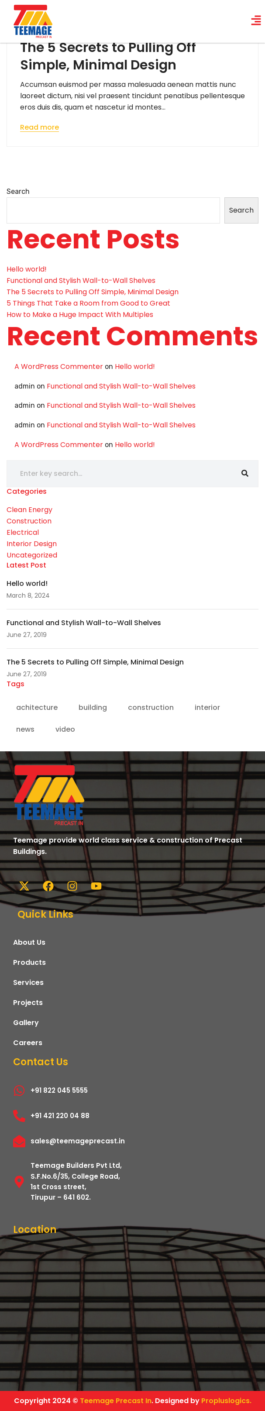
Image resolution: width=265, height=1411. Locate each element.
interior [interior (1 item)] (207, 707)
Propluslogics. (226, 1401)
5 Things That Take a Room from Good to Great (88, 303)
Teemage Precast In (115, 1401)
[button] (256, 21)
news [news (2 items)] (25, 729)
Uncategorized (32, 555)
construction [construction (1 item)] (151, 707)
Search (18, 191)
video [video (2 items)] (65, 729)
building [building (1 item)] (93, 707)
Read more (39, 127)
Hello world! (27, 269)
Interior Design (32, 544)
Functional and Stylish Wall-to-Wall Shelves (81, 280)
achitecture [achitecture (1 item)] (37, 707)
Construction (29, 521)
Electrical (23, 532)
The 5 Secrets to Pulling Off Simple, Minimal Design (108, 56)
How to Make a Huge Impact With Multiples (80, 315)
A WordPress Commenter (58, 366)
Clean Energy (29, 510)
